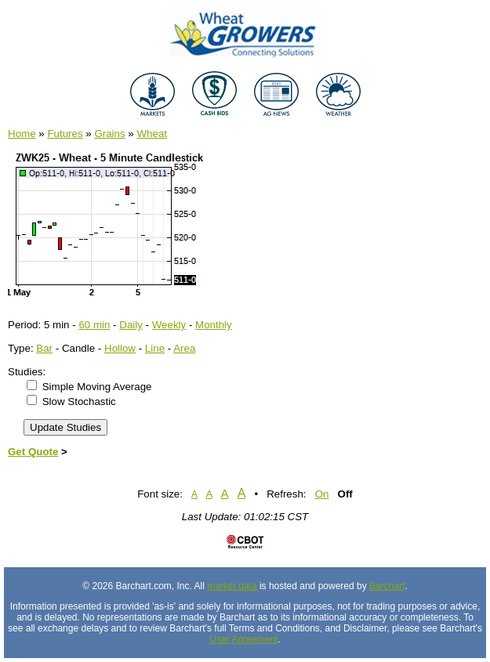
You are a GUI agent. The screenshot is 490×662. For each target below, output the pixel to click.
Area (184, 348)
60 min (94, 325)
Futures (64, 133)
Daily (131, 325)
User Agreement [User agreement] (243, 639)
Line (155, 348)
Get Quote (33, 452)
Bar (44, 348)
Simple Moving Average (97, 386)
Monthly (213, 325)
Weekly (169, 325)
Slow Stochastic (79, 401)
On (322, 494)
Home (22, 133)
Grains (109, 133)
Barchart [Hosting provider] (387, 586)
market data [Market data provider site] (231, 586)
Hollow (120, 348)
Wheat (152, 133)
